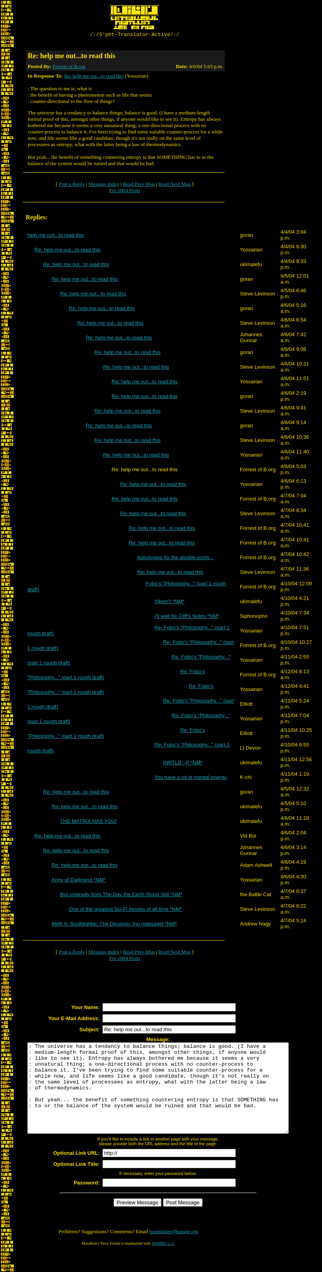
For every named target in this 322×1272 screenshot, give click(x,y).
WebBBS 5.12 (163, 1262)
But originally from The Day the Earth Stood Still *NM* (121, 896)
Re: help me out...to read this (93, 77)
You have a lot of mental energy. (190, 778)
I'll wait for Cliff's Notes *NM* (186, 617)
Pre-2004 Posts (124, 191)
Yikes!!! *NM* (169, 603)
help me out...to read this (55, 236)
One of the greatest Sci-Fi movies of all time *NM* (125, 910)
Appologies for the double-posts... (175, 559)
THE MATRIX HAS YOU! (88, 822)
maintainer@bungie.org (174, 1250)
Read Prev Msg (139, 185)
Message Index (103, 185)
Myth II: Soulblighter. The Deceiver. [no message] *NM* (114, 925)
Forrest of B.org (69, 67)
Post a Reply (72, 185)
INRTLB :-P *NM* (183, 764)
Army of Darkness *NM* (78, 881)
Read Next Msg (174, 185)
